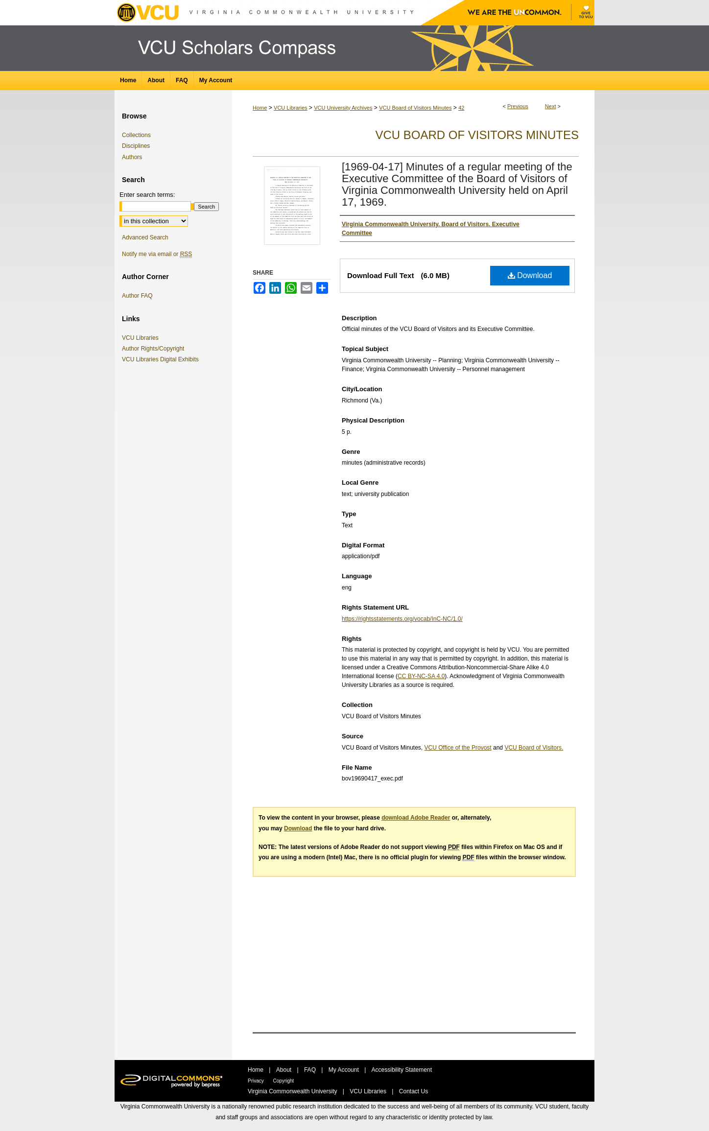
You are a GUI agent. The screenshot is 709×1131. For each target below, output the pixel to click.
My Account (344, 1069)
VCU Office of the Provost (458, 747)
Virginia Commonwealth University (293, 1091)
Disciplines (136, 145)
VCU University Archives (343, 108)
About (284, 1069)
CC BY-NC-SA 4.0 (421, 676)
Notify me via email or (157, 254)
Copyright (283, 1081)
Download (530, 275)
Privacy (256, 1081)
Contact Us (413, 1091)
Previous (517, 106)
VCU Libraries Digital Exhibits (162, 359)
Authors (132, 157)
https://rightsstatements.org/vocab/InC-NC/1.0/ (402, 618)
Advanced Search (145, 237)
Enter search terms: (147, 194)
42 (461, 108)
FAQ (310, 1069)
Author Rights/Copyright (154, 348)
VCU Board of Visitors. (533, 747)
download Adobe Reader (415, 817)
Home (260, 108)
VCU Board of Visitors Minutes (415, 108)
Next (550, 106)
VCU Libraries (290, 108)
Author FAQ (137, 295)
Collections (136, 135)
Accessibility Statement (402, 1069)
